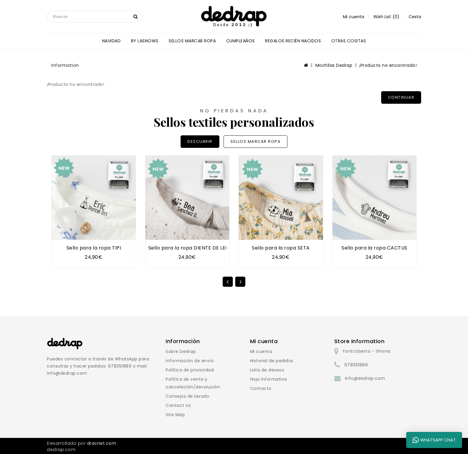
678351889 (356, 365)
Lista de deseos (267, 370)
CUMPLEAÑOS (240, 41)
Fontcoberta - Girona (366, 351)
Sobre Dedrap (181, 351)
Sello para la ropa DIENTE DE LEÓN (190, 247)
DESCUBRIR (200, 141)
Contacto (261, 388)
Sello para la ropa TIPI (94, 247)
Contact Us (178, 405)
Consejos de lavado (187, 396)
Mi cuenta (261, 351)
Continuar (401, 97)
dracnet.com (101, 443)
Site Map (175, 415)
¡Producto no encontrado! (388, 65)
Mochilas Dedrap (333, 65)
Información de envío (190, 361)
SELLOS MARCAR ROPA (192, 41)
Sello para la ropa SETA (281, 247)
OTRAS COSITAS (348, 41)
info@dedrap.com (365, 378)
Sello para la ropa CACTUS (374, 247)
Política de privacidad (190, 370)
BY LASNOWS (144, 41)
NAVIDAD (111, 41)
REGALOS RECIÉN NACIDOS (293, 41)
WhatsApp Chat (434, 440)
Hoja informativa (268, 379)
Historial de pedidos (271, 361)
